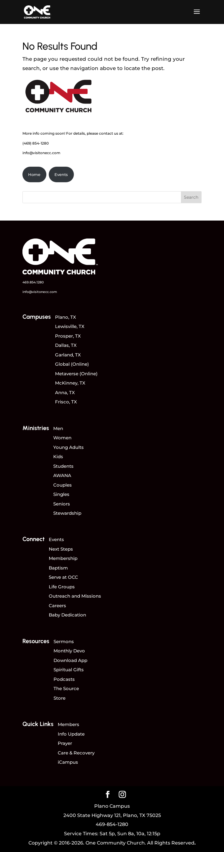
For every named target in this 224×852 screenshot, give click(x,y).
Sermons (64, 641)
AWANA (62, 475)
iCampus (68, 762)
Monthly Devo (69, 651)
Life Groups (62, 587)
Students (63, 466)
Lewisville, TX (69, 326)
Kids (58, 456)
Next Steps (61, 549)
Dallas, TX (66, 345)
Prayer (65, 743)
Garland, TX (68, 355)
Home (34, 174)
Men (58, 428)
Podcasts (64, 679)
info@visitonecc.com (41, 153)
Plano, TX (65, 317)
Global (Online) (72, 364)
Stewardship (67, 513)
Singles (61, 494)
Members (68, 724)
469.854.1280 (33, 282)
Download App (70, 660)
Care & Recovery (76, 753)
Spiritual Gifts (69, 669)
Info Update (71, 734)
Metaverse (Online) (76, 373)
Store (59, 698)
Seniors (61, 504)
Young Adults (68, 447)
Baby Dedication (67, 615)
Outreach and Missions (75, 596)
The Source (66, 688)
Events (61, 174)
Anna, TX (65, 392)
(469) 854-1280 (35, 143)
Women (62, 438)
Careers (57, 605)
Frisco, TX (66, 402)
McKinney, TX (70, 383)
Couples (62, 485)
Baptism (58, 568)
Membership (63, 558)
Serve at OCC (63, 577)
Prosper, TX (68, 336)
